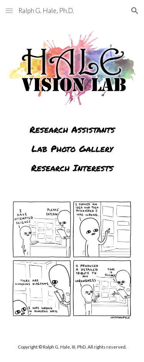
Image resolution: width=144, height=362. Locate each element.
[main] (72, 143)
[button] (9, 10)
